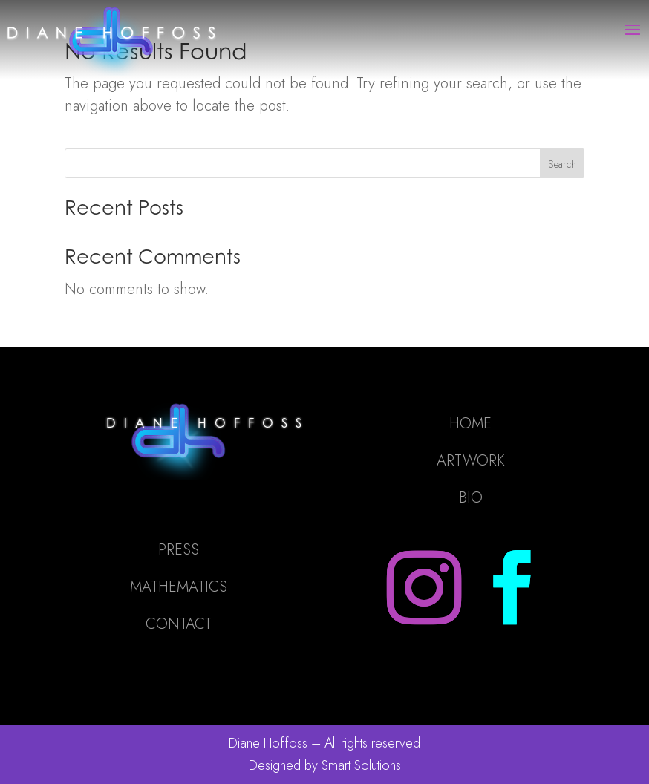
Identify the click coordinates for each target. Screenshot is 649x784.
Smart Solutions (361, 765)
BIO (471, 498)
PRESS (178, 550)
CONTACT (179, 624)
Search (562, 164)
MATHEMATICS (178, 587)
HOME (470, 423)
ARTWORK (471, 460)
